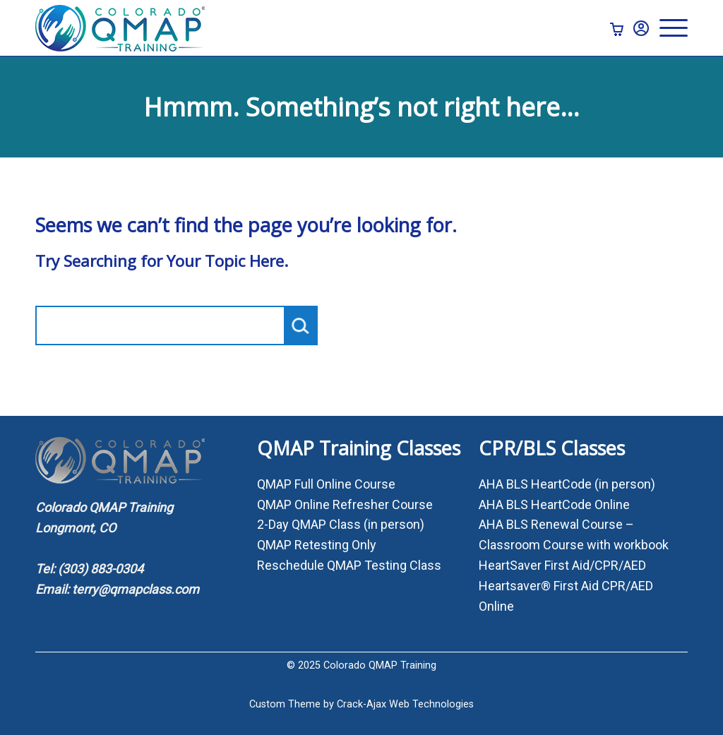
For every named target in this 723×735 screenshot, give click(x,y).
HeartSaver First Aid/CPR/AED (562, 565)
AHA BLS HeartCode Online (554, 504)
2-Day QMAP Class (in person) (340, 524)
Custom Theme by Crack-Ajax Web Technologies (361, 704)
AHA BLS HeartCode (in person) (567, 484)
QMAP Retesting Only (316, 544)
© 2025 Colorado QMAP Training (361, 665)
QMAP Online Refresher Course (345, 504)
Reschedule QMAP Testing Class (349, 565)
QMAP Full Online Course (326, 484)
